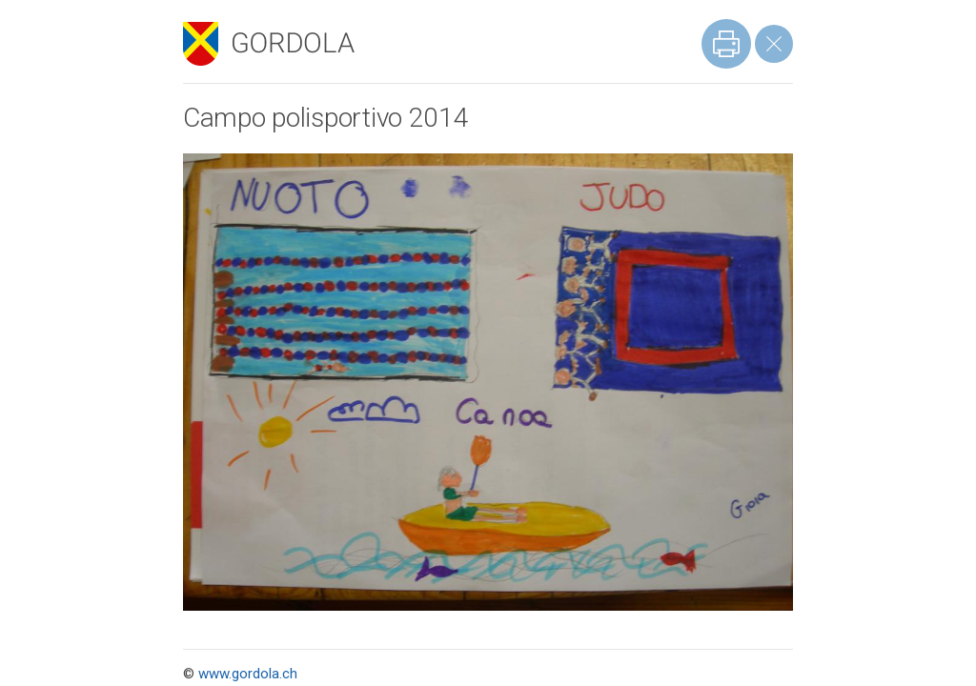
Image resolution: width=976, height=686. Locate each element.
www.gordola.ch (247, 673)
